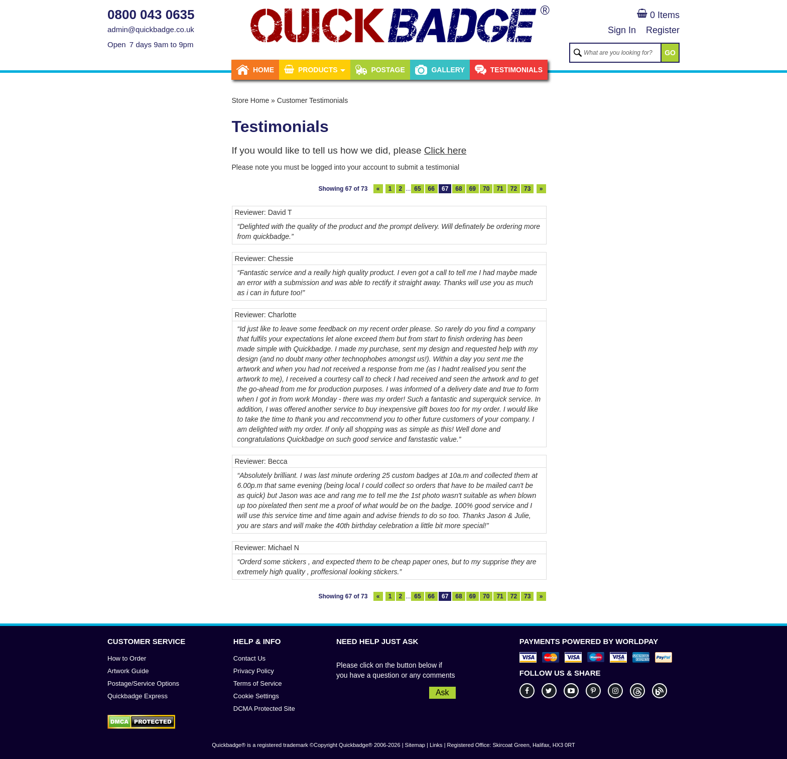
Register (663, 30)
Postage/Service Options (143, 683)
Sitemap (415, 745)
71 (499, 188)
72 (513, 188)
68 (458, 188)
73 (527, 188)
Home (255, 70)
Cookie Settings (256, 696)
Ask (442, 692)
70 (486, 188)
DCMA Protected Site (264, 708)
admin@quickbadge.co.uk (150, 29)
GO (670, 53)
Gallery (440, 70)
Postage (380, 70)
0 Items (658, 15)
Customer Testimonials (312, 100)
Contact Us (249, 658)
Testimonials (509, 70)
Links (436, 745)
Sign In (622, 30)
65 (417, 188)
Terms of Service (257, 683)
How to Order (126, 658)
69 (472, 188)
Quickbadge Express (137, 696)
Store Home (251, 100)
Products (314, 69)
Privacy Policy (253, 671)
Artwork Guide (128, 671)
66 (431, 188)
